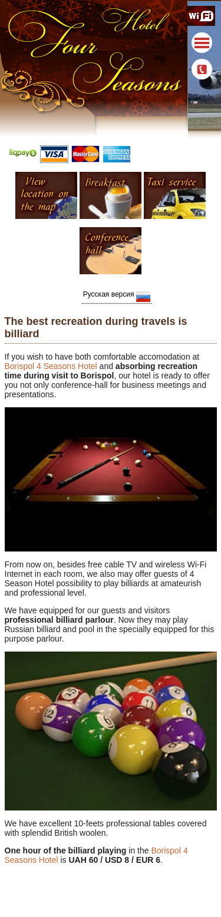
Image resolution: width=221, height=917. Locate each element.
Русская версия (116, 296)
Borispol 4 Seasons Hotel (51, 366)
